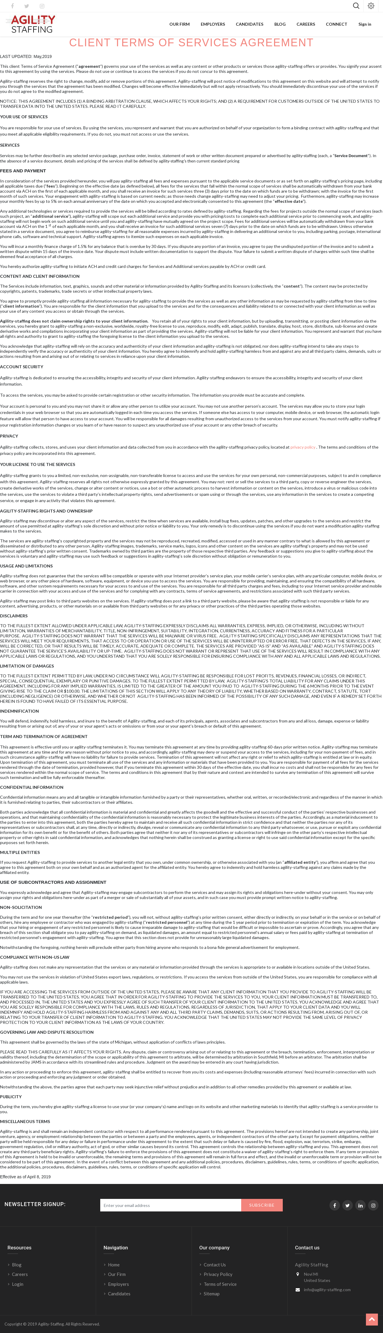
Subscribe (262, 1205)
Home (114, 1264)
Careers (20, 1274)
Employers (118, 1284)
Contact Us (215, 1264)
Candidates (119, 1293)
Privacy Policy (218, 1274)
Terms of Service (220, 1284)
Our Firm (117, 1274)
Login (18, 1284)
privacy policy (303, 447)
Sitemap (212, 1293)
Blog (17, 1264)
